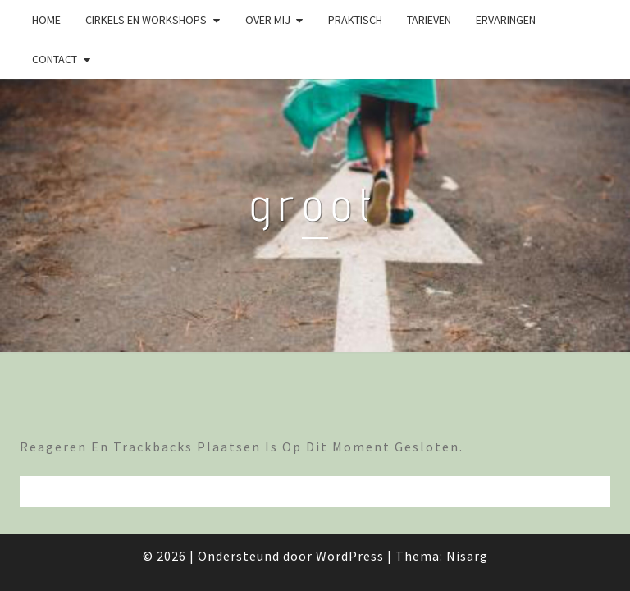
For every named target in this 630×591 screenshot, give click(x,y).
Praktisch (355, 19)
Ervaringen (506, 19)
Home (46, 19)
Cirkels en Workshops (146, 19)
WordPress (350, 555)
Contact (54, 59)
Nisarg (467, 555)
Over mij (267, 19)
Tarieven (429, 19)
